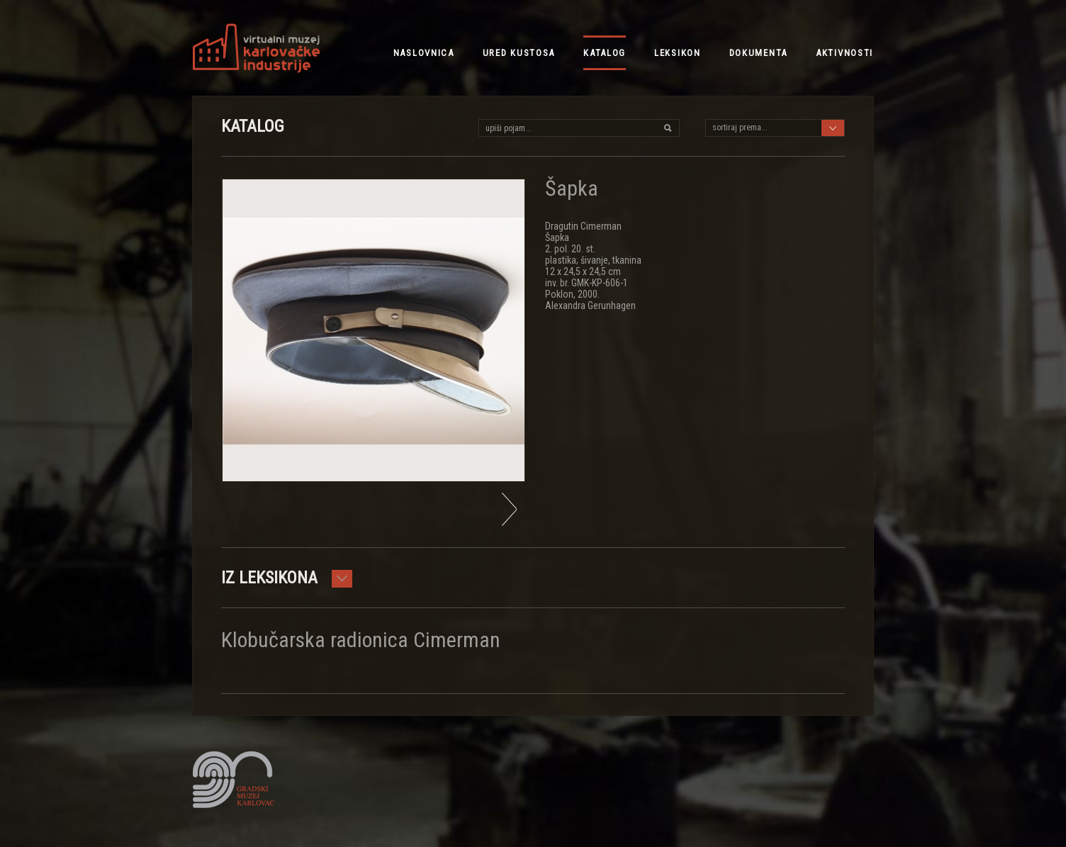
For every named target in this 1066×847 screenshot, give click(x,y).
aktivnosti (844, 52)
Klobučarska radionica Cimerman (360, 639)
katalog (604, 52)
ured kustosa (519, 52)
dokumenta (758, 52)
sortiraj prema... (740, 128)
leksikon (677, 52)
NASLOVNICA (423, 52)
